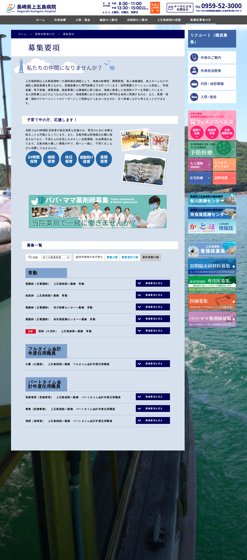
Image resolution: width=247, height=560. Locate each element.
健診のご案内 (109, 19)
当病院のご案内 (137, 19)
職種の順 (112, 257)
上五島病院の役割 (169, 19)
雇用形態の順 (150, 257)
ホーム (40, 19)
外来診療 (60, 19)
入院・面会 (82, 19)
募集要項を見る (154, 283)
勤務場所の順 (130, 257)
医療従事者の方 (200, 19)
